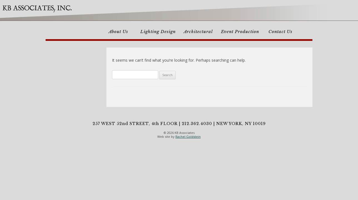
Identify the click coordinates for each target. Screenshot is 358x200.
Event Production (240, 31)
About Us (118, 31)
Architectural (198, 31)
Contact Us (280, 31)
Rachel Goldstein (188, 136)
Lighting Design (158, 31)
